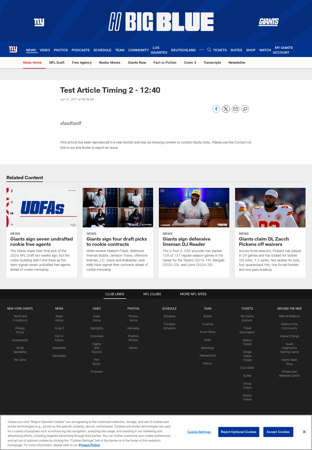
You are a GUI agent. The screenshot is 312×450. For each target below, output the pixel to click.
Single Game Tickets (247, 356)
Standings (207, 347)
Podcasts (97, 371)
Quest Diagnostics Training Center (289, 348)
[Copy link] (245, 109)
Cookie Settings (199, 432)
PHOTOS (133, 308)
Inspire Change (289, 336)
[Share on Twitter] (226, 112)
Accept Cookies (278, 432)
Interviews (96, 336)
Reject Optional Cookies (239, 432)
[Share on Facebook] (216, 112)
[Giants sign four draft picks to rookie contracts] (118, 233)
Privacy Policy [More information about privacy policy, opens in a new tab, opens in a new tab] (89, 445)
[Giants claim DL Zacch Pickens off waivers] (270, 233)
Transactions (207, 355)
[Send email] (235, 112)
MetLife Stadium (289, 316)
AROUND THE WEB (289, 308)
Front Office (207, 332)
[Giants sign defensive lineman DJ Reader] (194, 230)
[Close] (304, 432)
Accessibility (20, 340)
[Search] (209, 49)
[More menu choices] (201, 50)
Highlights (96, 328)
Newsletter (59, 347)
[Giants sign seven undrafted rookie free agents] (41, 233)
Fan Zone (20, 359)
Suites (247, 375)
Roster (207, 316)
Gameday (133, 328)
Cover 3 (59, 328)
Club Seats (247, 367)
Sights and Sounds (97, 348)
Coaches (207, 324)
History (133, 347)
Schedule (169, 316)
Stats (207, 339)
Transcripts (59, 355)
